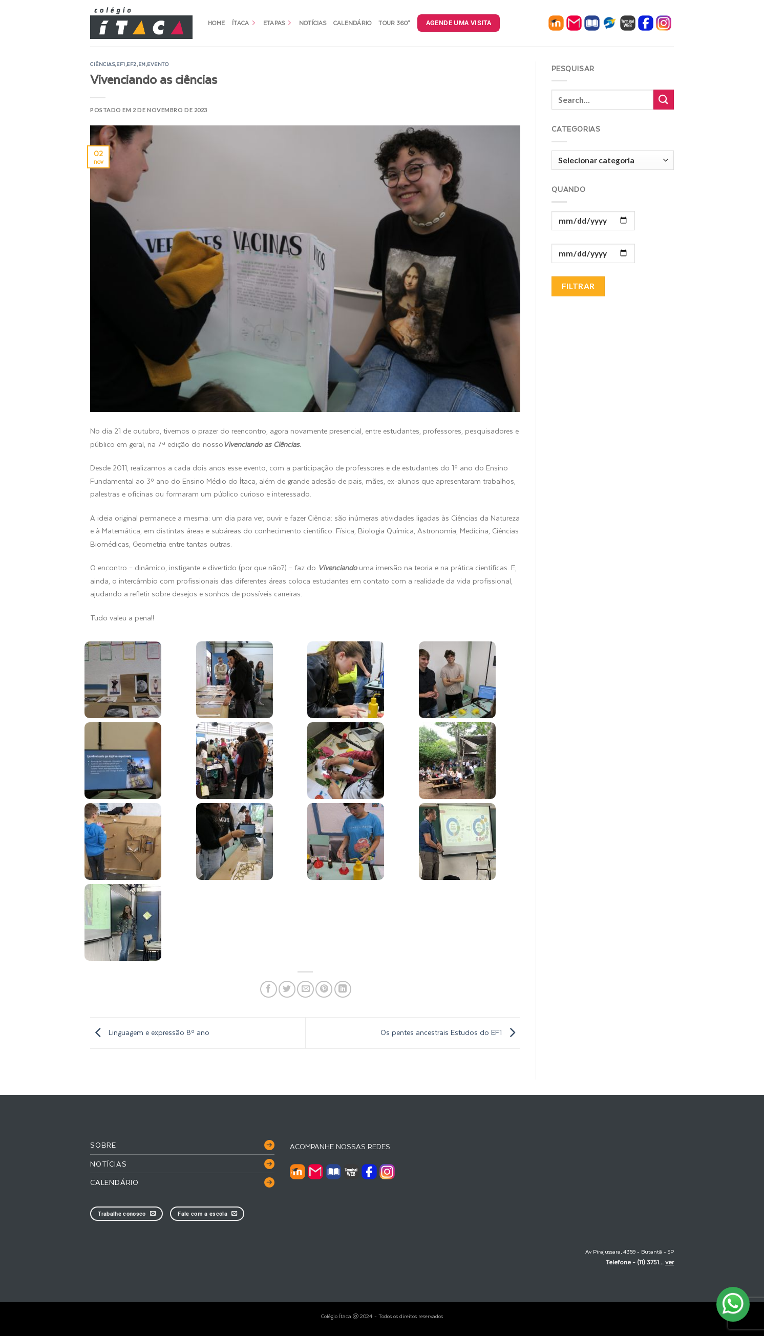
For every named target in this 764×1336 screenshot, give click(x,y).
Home (216, 22)
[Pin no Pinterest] (323, 989)
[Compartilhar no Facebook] (268, 989)
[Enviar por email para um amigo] (305, 989)
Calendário (352, 22)
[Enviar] (663, 100)
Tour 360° (394, 22)
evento (157, 64)
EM (142, 64)
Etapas (277, 22)
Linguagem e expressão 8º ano (149, 1032)
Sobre (103, 1145)
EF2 (131, 64)
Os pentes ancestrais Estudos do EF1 (450, 1032)
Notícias (312, 22)
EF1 (120, 64)
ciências (102, 64)
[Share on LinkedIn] (342, 989)
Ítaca (244, 22)
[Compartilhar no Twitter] (287, 989)
